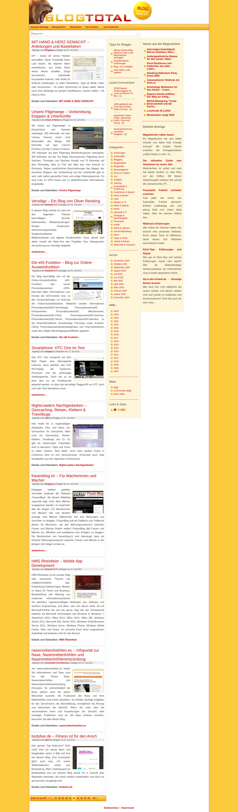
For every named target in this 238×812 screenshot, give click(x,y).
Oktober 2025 (120, 264)
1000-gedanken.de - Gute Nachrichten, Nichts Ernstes (123, 107)
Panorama (119, 221)
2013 (116, 351)
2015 (116, 344)
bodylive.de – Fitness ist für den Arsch (64, 736)
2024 (116, 314)
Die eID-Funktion (68, 337)
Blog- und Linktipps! (123, 66)
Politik (117, 224)
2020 (116, 328)
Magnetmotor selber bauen (158, 134)
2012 (116, 354)
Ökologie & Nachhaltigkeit (120, 216)
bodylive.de (65, 787)
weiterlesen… (39, 252)
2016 (116, 341)
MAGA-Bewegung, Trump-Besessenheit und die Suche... (162, 104)
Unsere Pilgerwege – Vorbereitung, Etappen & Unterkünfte (62, 114)
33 (78, 798)
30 (66, 798)
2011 (116, 358)
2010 (116, 361)
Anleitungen (119, 153)
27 (56, 798)
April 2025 (119, 284)
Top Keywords (111, 27)
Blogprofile (119, 166)
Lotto (116, 199)
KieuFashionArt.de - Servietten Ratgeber (123, 131)
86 (94, 798)
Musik (117, 209)
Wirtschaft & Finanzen (124, 245)
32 (74, 798)
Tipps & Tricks (120, 238)
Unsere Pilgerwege (70, 190)
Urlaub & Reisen (52, 120)
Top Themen (91, 27)
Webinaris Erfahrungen (156, 223)
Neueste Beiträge (40, 27)
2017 (116, 338)
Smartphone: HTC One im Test (58, 348)
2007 (116, 371)
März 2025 (119, 287)
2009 (116, 364)
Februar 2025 (120, 291)
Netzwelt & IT (51, 205)
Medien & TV (120, 202)
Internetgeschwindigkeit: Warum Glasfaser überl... (161, 50)
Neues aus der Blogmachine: (161, 43)
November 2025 (121, 260)
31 (70, 798)
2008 (116, 368)
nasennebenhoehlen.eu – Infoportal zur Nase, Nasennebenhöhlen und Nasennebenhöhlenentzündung (65, 654)
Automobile (119, 156)
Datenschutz (111, 808)
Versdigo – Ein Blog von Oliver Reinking (66, 201)
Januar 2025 (120, 294)
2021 (116, 324)
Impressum (127, 808)
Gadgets (49, 351)
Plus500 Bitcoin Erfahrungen (121, 62)
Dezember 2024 (121, 297)
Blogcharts (76, 27)
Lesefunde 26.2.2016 (159, 110)
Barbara (117, 112)
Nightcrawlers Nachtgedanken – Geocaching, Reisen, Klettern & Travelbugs (59, 409)
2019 (116, 331)
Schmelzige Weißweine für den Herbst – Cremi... (162, 88)
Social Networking (122, 231)
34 (81, 798)
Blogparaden (120, 163)
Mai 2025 (118, 281)
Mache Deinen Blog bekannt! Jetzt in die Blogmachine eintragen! (123, 54)
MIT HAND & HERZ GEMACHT (76, 101)
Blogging (49, 50)
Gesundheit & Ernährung (56, 663)
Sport (47, 418)
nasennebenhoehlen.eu (72, 725)
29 (63, 798)
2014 (116, 348)
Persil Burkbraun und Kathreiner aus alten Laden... (159, 66)
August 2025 (120, 271)
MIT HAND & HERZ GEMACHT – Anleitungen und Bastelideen (60, 44)
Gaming (117, 183)
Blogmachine (59, 27)
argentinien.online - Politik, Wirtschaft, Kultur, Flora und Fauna (123, 119)
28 (59, 798)
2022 (116, 321)
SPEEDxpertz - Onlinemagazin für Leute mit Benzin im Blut (123, 92)
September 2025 (122, 267)
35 (85, 798)
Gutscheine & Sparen (124, 192)
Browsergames (121, 169)
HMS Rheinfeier (68, 639)
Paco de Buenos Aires (123, 126)
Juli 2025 (118, 274)
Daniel (116, 137)
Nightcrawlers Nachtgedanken (76, 465)
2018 (116, 334)
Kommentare (122, 390)
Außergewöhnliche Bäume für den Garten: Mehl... (162, 57)
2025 (116, 311)
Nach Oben (119, 394)
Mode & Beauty (121, 205)
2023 (116, 318)
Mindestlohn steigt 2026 (160, 115)
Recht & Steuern (122, 228)
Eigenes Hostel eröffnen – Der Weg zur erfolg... (162, 95)
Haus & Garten (121, 195)
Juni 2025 (118, 277)
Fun (116, 176)
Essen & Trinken (122, 173)
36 (88, 798)
